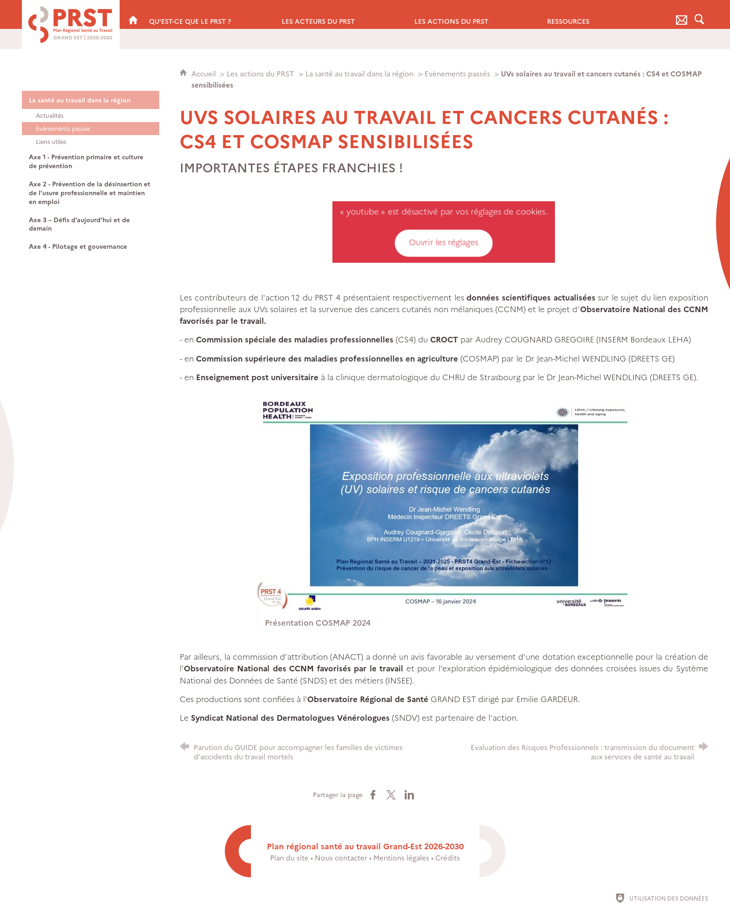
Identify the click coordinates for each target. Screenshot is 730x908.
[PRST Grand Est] (133, 14)
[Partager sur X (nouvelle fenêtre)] (391, 795)
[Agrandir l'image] (443, 502)
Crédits (447, 857)
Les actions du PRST (260, 73)
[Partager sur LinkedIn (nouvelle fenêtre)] (409, 795)
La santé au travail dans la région (359, 73)
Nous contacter (341, 857)
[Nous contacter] (681, 14)
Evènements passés (458, 73)
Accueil (204, 73)
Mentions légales (401, 857)
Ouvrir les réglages (443, 242)
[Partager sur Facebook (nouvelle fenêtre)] (373, 795)
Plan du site (289, 857)
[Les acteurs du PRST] (341, 14)
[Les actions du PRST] (473, 14)
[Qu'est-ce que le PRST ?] (208, 14)
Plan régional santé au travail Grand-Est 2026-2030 (365, 845)
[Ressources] (606, 14)
